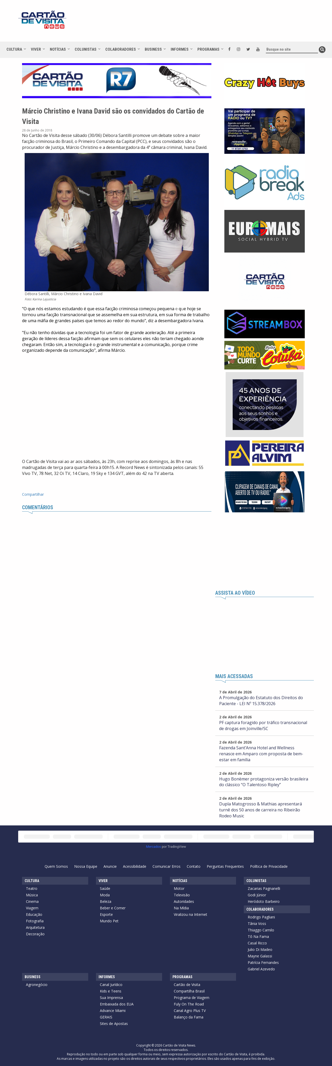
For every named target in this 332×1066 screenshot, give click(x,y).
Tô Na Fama (258, 936)
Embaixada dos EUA (117, 1004)
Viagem (32, 907)
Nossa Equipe (85, 866)
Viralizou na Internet (190, 914)
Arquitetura (35, 927)
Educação (34, 914)
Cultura (14, 49)
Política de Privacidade (269, 866)
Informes (180, 49)
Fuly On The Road (189, 1004)
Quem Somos (56, 866)
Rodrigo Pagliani (261, 917)
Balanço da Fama (188, 1017)
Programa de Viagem (191, 997)
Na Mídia (181, 907)
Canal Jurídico (111, 984)
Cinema (32, 901)
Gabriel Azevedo (261, 968)
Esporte (106, 914)
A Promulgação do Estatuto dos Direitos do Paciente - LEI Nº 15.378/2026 (261, 700)
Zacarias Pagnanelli (264, 888)
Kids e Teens (110, 991)
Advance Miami (113, 1010)
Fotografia (35, 920)
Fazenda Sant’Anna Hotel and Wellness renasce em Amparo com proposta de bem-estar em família (261, 754)
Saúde (105, 888)
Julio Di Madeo (260, 949)
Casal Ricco (257, 943)
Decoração (35, 933)
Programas (208, 49)
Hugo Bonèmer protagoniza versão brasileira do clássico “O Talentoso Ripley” (263, 782)
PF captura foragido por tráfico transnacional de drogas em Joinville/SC (263, 725)
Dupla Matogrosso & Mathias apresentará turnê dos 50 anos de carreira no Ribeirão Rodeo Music (260, 810)
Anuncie (110, 866)
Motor (179, 888)
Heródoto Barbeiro (264, 901)
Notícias (58, 49)
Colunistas (85, 49)
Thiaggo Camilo (261, 930)
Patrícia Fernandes (263, 962)
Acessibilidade (134, 866)
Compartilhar (33, 494)
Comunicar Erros (167, 866)
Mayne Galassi (260, 956)
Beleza (105, 901)
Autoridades (184, 901)
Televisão (182, 894)
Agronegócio (36, 984)
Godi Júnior (257, 894)
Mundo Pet (109, 920)
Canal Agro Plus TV (190, 1010)
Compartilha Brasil (189, 991)
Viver (36, 49)
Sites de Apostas (114, 1023)
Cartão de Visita (187, 984)
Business (153, 49)
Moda (105, 894)
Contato (193, 866)
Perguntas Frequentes (225, 866)
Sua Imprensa (111, 997)
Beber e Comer (113, 907)
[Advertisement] (212, 23)
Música (32, 894)
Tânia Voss (257, 923)
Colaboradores (120, 49)
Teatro (31, 888)
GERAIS (106, 1017)
